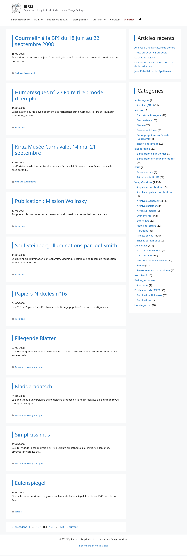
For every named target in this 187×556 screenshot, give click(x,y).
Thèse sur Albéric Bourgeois (150, 53)
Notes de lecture (146, 226)
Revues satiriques (147, 131)
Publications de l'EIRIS (147, 291)
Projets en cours (146, 236)
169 (51, 528)
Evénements (144, 217)
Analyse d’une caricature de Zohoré (154, 48)
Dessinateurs (144, 121)
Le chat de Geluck (144, 58)
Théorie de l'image (148, 145)
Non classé (140, 276)
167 (38, 528)
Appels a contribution (149, 188)
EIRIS (29, 6)
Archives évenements (25, 74)
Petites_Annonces (144, 281)
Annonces (142, 286)
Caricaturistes (145, 256)
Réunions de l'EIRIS (148, 178)
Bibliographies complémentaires (156, 159)
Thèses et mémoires (148, 241)
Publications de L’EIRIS (58, 19)
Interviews (143, 222)
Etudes (141, 126)
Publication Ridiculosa (149, 296)
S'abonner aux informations (93, 546)
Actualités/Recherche (149, 251)
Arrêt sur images (146, 212)
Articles (138, 111)
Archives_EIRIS (145, 106)
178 (62, 528)
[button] (140, 19)
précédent (19, 528)
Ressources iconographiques (29, 368)
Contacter (115, 19)
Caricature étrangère (149, 116)
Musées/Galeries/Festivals (152, 261)
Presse (18, 512)
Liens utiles (140, 246)
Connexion (129, 19)
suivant (71, 528)
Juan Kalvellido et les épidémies (152, 72)
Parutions (20, 128)
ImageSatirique (143, 183)
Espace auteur (145, 173)
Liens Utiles (99, 19)
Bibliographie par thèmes (151, 154)
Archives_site (141, 101)
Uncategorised (142, 306)
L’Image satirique (21, 19)
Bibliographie (81, 19)
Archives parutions (148, 207)
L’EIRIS (39, 19)
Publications (144, 301)
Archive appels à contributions (154, 193)
